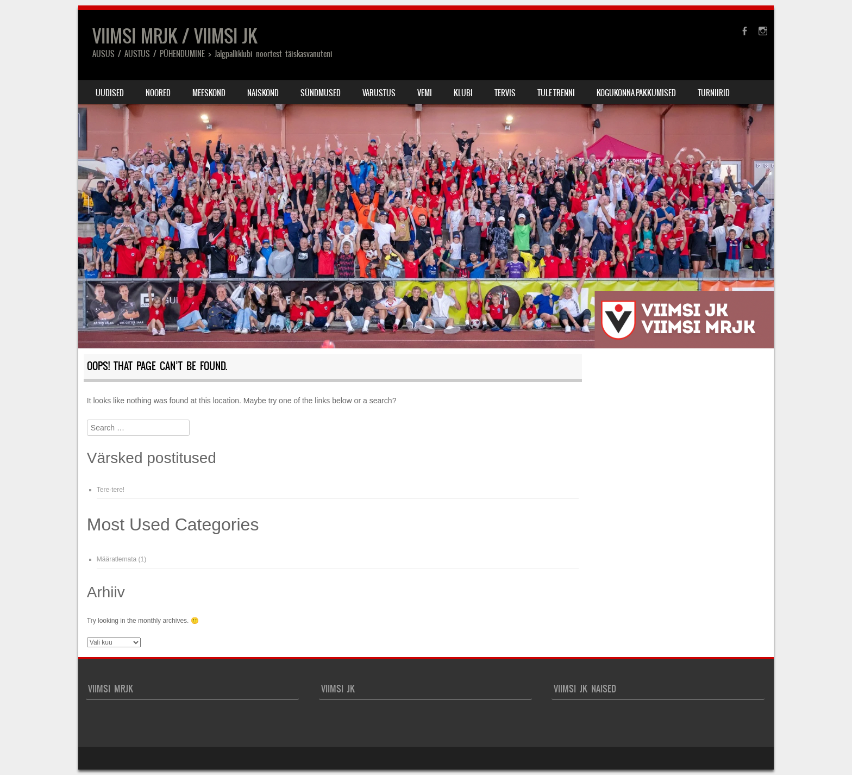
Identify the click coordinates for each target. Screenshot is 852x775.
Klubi (463, 93)
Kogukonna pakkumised (636, 93)
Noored (158, 93)
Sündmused (320, 93)
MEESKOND (208, 93)
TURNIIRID (714, 93)
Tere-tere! (110, 489)
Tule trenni (556, 93)
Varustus (379, 93)
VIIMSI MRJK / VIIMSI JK (174, 36)
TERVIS (505, 93)
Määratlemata (116, 559)
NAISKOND (263, 93)
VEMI (424, 93)
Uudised (110, 93)
